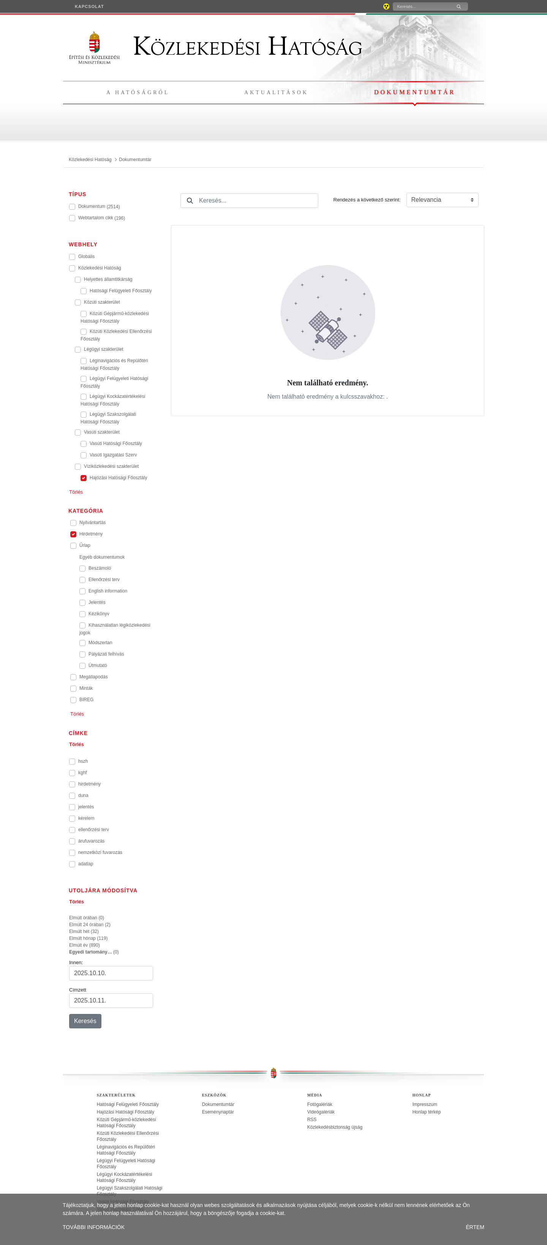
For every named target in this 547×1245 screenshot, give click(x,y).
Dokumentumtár (414, 92)
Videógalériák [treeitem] (321, 1112)
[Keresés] (421, 6)
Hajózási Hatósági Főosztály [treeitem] (125, 1112)
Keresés (85, 1021)
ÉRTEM (475, 1227)
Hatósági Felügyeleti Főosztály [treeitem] (128, 1104)
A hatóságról (137, 92)
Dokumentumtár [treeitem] (218, 1104)
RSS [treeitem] (312, 1119)
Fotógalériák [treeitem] (319, 1104)
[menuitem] (89, 6)
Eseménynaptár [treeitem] (218, 1112)
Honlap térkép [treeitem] (427, 1112)
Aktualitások (276, 92)
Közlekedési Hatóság (216, 46)
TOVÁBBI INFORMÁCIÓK (94, 1227)
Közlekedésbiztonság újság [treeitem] (334, 1127)
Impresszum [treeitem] (425, 1104)
